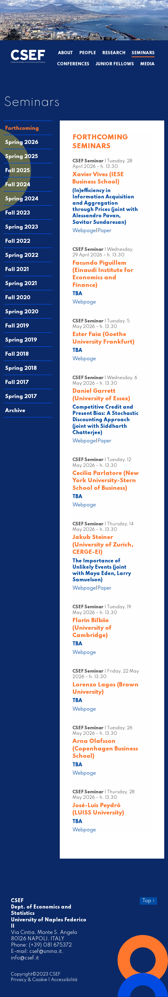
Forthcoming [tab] (22, 128)
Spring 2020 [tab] (21, 312)
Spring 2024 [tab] (21, 199)
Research (113, 53)
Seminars (143, 53)
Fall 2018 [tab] (17, 354)
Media (147, 64)
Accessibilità (64, 980)
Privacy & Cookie (29, 980)
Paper (104, 230)
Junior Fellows (115, 64)
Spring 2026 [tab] (21, 142)
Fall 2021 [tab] (17, 269)
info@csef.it (25, 958)
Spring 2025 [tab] (21, 156)
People (87, 53)
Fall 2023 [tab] (17, 213)
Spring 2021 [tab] (21, 283)
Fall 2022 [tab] (17, 241)
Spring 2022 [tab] (21, 255)
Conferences (73, 64)
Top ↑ (148, 900)
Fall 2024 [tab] (17, 185)
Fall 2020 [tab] (17, 297)
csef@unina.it (46, 951)
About (65, 53)
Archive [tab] (15, 410)
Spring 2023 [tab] (21, 227)
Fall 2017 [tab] (17, 382)
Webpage (84, 230)
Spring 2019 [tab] (21, 340)
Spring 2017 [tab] (21, 396)
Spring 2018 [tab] (21, 368)
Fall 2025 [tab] (17, 170)
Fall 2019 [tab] (17, 326)
